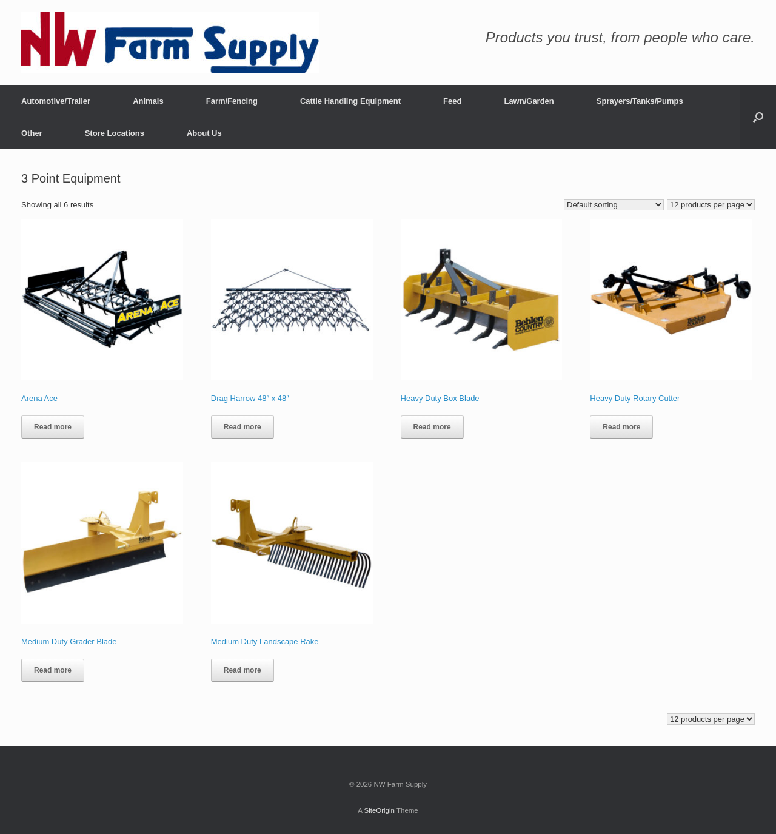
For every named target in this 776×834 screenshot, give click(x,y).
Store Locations (114, 133)
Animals (148, 101)
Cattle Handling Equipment (350, 101)
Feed (452, 101)
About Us (204, 133)
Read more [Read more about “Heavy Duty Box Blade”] (432, 427)
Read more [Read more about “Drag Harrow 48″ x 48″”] (242, 427)
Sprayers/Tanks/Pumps (640, 101)
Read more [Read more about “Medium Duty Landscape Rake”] (242, 670)
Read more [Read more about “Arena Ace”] (53, 427)
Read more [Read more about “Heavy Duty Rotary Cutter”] (621, 427)
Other (31, 133)
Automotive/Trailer (55, 101)
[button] (758, 117)
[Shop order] (614, 204)
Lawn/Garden (529, 101)
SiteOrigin (379, 810)
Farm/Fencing (232, 101)
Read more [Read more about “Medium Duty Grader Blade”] (53, 670)
